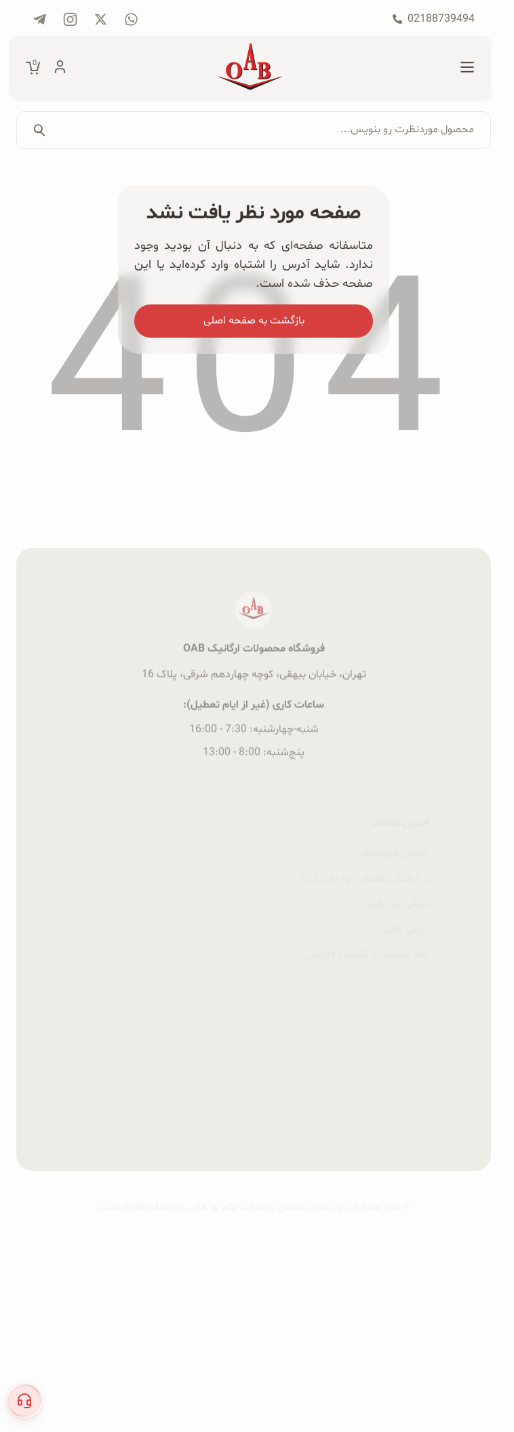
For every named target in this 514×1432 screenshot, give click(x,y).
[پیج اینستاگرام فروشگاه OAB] (70, 19)
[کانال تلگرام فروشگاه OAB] (40, 19)
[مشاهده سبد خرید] (33, 68)
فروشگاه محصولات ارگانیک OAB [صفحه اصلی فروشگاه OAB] (254, 711)
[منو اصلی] (467, 67)
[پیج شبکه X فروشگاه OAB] (101, 19)
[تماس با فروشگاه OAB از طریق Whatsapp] (131, 19)
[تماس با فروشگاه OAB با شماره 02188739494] (434, 19)
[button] (24, 1400)
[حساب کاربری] (60, 68)
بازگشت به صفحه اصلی (253, 320)
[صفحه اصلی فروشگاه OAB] (250, 67)
